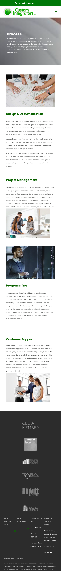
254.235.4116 (36, 528)
